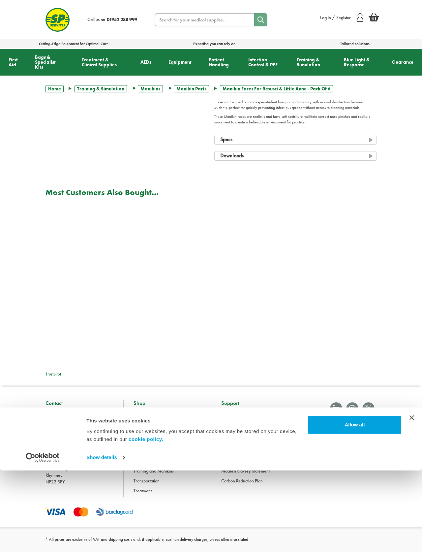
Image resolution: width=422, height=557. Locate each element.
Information (231, 416)
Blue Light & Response (357, 62)
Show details (101, 544)
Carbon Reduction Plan (242, 485)
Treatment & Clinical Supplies (99, 62)
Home (54, 89)
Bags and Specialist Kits (154, 426)
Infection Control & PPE (263, 62)
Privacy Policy (234, 456)
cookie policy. (146, 526)
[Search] (260, 19)
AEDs (145, 62)
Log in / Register (341, 17)
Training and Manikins (154, 475)
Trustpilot (53, 374)
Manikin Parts (191, 89)
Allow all (355, 511)
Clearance (402, 62)
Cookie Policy (233, 466)
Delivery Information (240, 446)
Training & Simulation (308, 62)
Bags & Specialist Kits (45, 62)
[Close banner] (411, 504)
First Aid (13, 62)
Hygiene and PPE (149, 466)
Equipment (180, 62)
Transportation (147, 485)
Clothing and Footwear (154, 436)
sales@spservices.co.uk (66, 457)
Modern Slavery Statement (245, 475)
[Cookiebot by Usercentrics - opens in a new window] (43, 544)
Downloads (231, 426)
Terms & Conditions (238, 436)
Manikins (150, 89)
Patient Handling (219, 62)
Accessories (144, 416)
